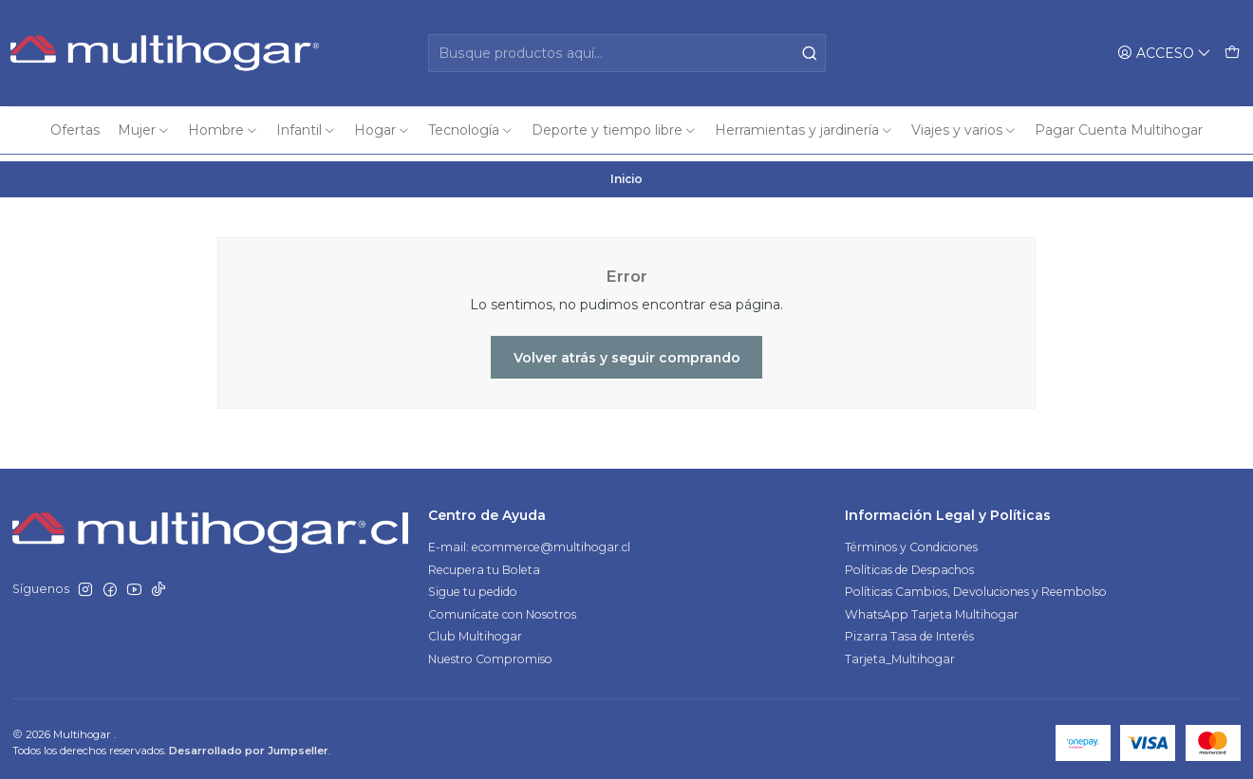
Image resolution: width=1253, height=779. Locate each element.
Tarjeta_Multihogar (900, 652)
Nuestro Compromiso (490, 652)
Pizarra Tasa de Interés (909, 629)
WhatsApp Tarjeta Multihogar (932, 608)
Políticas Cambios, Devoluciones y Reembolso (976, 585)
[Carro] (1232, 52)
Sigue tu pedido (472, 585)
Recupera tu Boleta (484, 563)
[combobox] (627, 53)
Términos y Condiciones (911, 540)
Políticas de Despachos (909, 563)
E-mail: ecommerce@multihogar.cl (529, 540)
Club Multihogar (475, 629)
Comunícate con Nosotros (502, 608)
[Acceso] (1164, 52)
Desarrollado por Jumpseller (248, 744)
